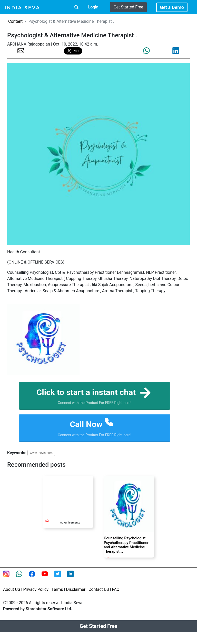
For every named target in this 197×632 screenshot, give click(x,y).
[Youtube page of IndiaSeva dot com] (48, 577)
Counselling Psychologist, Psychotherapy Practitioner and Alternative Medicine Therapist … (126, 545)
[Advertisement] (68, 495)
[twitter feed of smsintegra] (60, 577)
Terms (57, 589)
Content (15, 21)
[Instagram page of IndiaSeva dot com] (9, 577)
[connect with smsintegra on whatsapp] (22, 577)
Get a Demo (172, 7)
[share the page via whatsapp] (146, 50)
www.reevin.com (41, 453)
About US (11, 589)
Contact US (98, 589)
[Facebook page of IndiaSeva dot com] (35, 577)
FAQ (116, 589)
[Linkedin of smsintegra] (73, 577)
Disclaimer (75, 589)
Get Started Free (128, 7)
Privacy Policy (35, 589)
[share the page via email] (21, 50)
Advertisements (70, 522)
